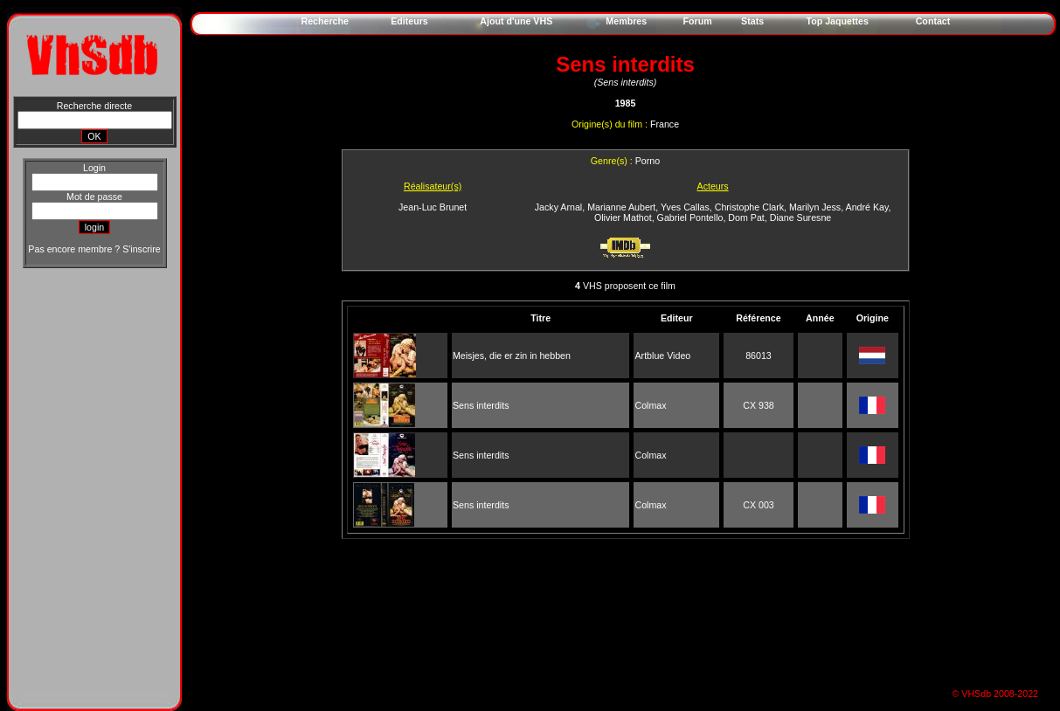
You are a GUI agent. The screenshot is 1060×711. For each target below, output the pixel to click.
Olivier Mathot (623, 217)
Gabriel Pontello (690, 217)
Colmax (650, 405)
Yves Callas (685, 207)
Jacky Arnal (559, 207)
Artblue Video (662, 355)
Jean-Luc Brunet (432, 207)
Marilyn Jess (815, 207)
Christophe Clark (749, 207)
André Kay (867, 207)
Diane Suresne (801, 217)
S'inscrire (141, 249)
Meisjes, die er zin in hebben (512, 355)
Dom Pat (746, 217)
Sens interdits (481, 405)
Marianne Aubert (621, 207)
